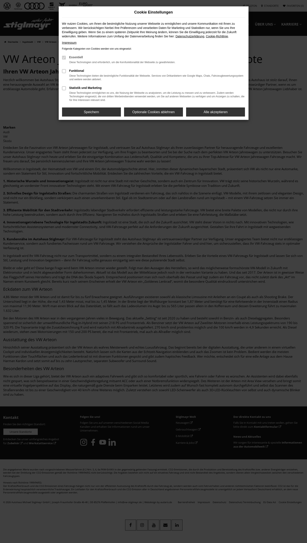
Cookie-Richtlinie (217, 36)
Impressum (69, 42)
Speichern (91, 112)
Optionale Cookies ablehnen (153, 112)
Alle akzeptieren (216, 112)
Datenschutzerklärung (190, 36)
